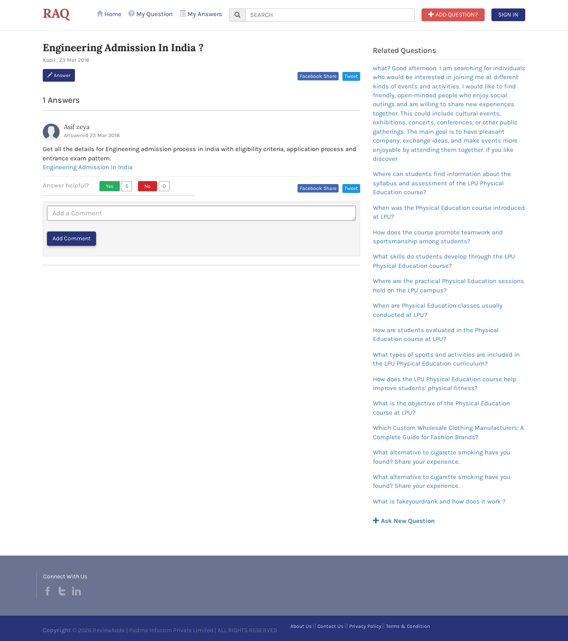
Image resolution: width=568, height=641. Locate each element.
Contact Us (330, 626)
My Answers (200, 14)
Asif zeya (77, 127)
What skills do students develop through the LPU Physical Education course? (444, 261)
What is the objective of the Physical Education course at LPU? (441, 407)
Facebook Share (318, 76)
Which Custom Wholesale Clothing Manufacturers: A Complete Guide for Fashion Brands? (448, 432)
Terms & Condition (408, 626)
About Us (301, 626)
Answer (58, 75)
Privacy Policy (365, 626)
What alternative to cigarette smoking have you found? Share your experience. (441, 456)
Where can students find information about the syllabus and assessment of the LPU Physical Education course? (442, 183)
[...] (330, 15)
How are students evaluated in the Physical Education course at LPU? (436, 334)
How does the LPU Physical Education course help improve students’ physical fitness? (444, 383)
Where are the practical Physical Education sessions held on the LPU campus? (448, 285)
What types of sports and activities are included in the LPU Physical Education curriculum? (446, 359)
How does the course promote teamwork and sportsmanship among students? (438, 236)
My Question (150, 14)
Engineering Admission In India (87, 167)
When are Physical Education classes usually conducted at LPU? (437, 310)
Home (109, 14)
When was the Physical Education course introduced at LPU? (449, 212)
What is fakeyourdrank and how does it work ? (439, 501)
